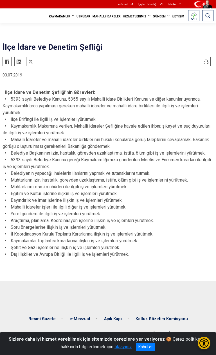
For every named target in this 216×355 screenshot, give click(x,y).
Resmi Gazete (42, 318)
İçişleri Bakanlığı (147, 4)
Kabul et (145, 347)
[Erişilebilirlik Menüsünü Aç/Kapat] (204, 343)
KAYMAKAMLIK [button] (59, 16)
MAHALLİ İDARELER (107, 16)
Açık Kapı (113, 318)
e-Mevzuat (79, 318)
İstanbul (172, 4)
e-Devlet (123, 4)
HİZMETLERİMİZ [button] (135, 16)
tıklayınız (123, 346)
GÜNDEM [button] (159, 16)
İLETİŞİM (178, 16)
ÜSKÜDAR (83, 16)
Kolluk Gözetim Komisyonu (162, 318)
